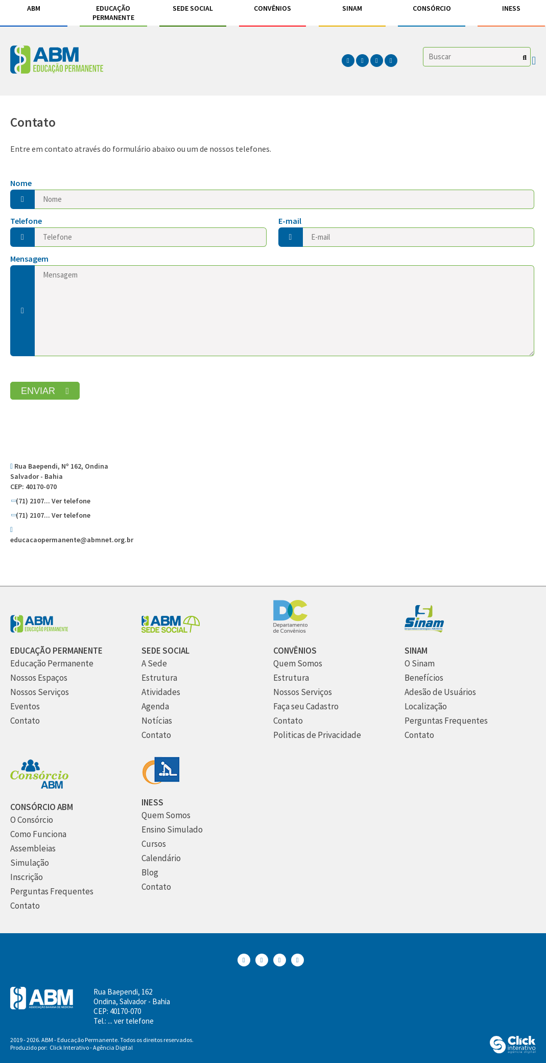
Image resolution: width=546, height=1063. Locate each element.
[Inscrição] (26, 877)
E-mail (289, 221)
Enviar (38, 391)
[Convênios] (290, 630)
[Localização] (426, 706)
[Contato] (25, 721)
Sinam (352, 8)
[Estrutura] (159, 678)
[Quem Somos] (297, 663)
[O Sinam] (420, 663)
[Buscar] (525, 57)
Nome (21, 183)
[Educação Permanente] (56, 651)
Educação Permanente (113, 13)
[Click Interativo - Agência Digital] (513, 1050)
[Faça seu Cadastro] (306, 706)
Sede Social (193, 8)
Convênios (272, 8)
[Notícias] (156, 721)
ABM (33, 8)
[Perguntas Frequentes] (446, 721)
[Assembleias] (33, 848)
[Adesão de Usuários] (440, 692)
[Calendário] (161, 858)
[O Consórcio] (31, 820)
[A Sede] (154, 663)
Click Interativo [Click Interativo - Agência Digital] (91, 1047)
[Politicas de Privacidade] (317, 735)
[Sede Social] (170, 630)
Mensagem (29, 259)
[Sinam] (424, 630)
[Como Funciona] (38, 834)
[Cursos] (153, 844)
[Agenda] (155, 706)
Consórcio (432, 8)
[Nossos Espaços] (38, 678)
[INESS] (160, 782)
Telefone (26, 221)
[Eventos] (25, 706)
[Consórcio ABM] (39, 786)
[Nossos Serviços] (39, 692)
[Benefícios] (424, 678)
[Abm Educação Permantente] (39, 630)
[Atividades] (160, 692)
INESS (511, 8)
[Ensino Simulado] (172, 830)
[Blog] (149, 872)
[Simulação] (29, 863)
